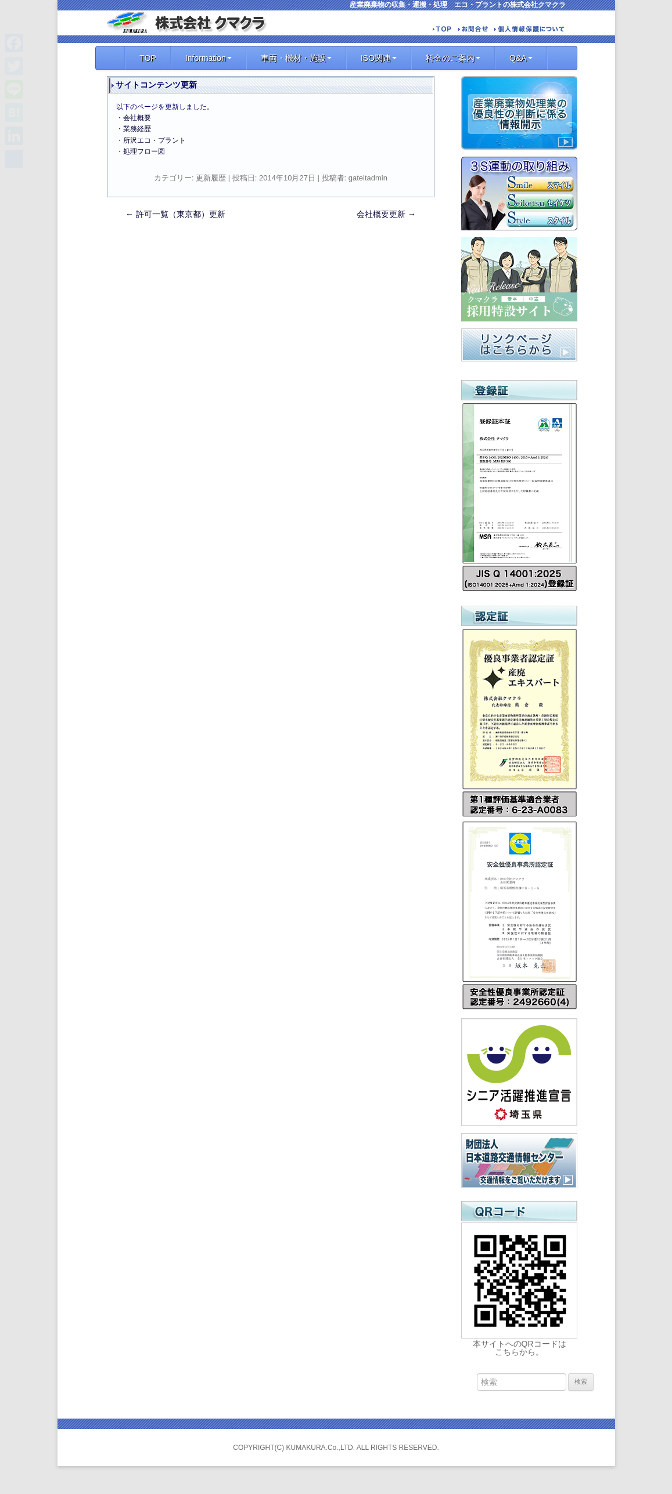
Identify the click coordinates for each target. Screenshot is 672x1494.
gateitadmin (367, 177)
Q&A (521, 58)
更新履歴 (211, 177)
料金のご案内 (453, 58)
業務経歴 (137, 129)
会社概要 (137, 118)
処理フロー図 (144, 151)
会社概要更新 (386, 214)
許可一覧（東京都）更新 (175, 214)
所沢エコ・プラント (154, 140)
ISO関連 (379, 58)
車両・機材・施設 (296, 58)
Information (208, 58)
